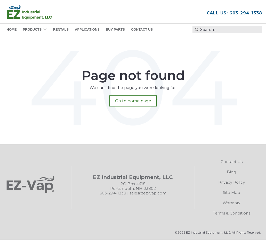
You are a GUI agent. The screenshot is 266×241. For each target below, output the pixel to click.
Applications (87, 29)
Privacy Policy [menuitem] (231, 182)
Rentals (61, 29)
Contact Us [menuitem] (232, 161)
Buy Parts (115, 29)
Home (12, 29)
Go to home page (133, 101)
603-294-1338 (113, 193)
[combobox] (227, 29)
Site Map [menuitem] (231, 192)
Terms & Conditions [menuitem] (231, 213)
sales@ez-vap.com (148, 193)
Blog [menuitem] (231, 171)
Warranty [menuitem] (231, 202)
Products (32, 29)
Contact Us (142, 29)
